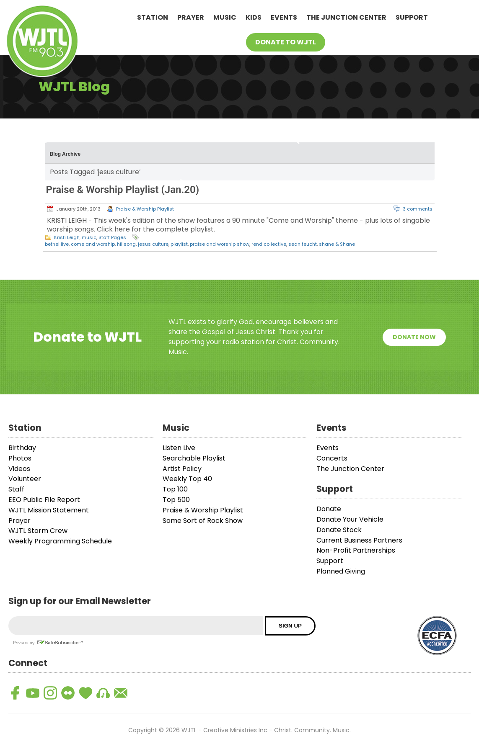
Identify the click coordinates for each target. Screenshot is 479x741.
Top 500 (176, 499)
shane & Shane (337, 244)
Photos (19, 458)
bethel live (57, 244)
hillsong (126, 244)
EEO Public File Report (44, 499)
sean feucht (302, 244)
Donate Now (414, 337)
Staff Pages (112, 237)
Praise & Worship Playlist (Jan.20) (122, 190)
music (89, 237)
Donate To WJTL (285, 42)
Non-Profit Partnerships (355, 550)
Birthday (22, 448)
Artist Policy (182, 468)
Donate (328, 509)
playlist (179, 244)
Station (152, 17)
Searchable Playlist (194, 458)
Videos (19, 468)
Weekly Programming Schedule (60, 541)
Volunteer (24, 479)
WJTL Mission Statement (48, 510)
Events (284, 17)
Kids (254, 17)
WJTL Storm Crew (37, 530)
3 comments (417, 209)
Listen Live (179, 448)
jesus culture (153, 244)
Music (224, 17)
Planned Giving (340, 571)
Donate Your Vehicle (349, 519)
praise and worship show (219, 244)
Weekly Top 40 (187, 479)
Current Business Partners (359, 540)
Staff (16, 489)
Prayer (190, 17)
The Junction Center (346, 17)
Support (412, 17)
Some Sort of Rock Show (203, 520)
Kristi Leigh (67, 237)
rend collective (268, 244)
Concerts (331, 458)
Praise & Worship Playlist (145, 209)
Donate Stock (339, 530)
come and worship (93, 244)
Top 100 (175, 489)
